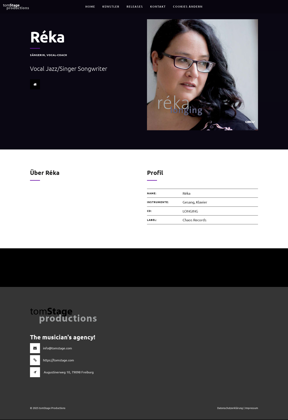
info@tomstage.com (57, 348)
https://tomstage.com (58, 360)
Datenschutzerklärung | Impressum (237, 408)
